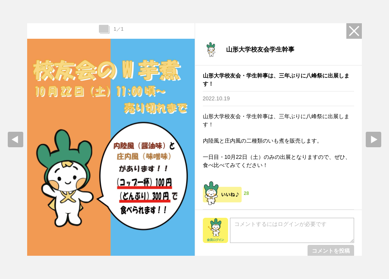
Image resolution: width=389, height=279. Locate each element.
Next (373, 139)
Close (354, 31)
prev (15, 139)
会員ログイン (215, 230)
